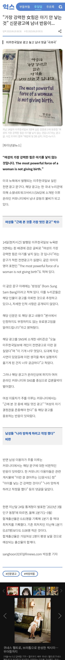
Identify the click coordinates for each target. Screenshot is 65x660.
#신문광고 (11, 573)
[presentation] (4, 591)
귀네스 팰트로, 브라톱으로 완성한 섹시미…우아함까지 (30, 649)
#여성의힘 (29, 573)
